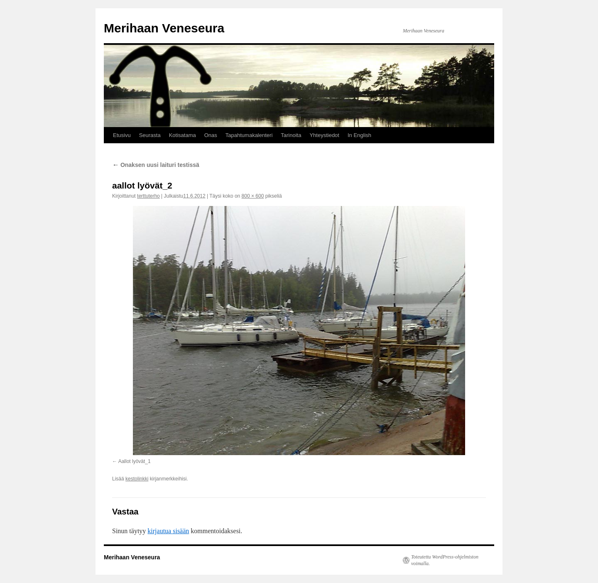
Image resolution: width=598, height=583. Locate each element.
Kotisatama (182, 135)
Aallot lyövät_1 (134, 461)
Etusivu (122, 135)
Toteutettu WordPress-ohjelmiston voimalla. (444, 560)
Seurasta (150, 135)
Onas (210, 135)
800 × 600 (253, 196)
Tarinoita (291, 135)
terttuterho (148, 196)
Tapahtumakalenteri (248, 135)
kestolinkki (136, 479)
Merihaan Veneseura (164, 28)
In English (359, 135)
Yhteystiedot (324, 135)
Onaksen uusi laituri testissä (155, 165)
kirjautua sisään (168, 530)
